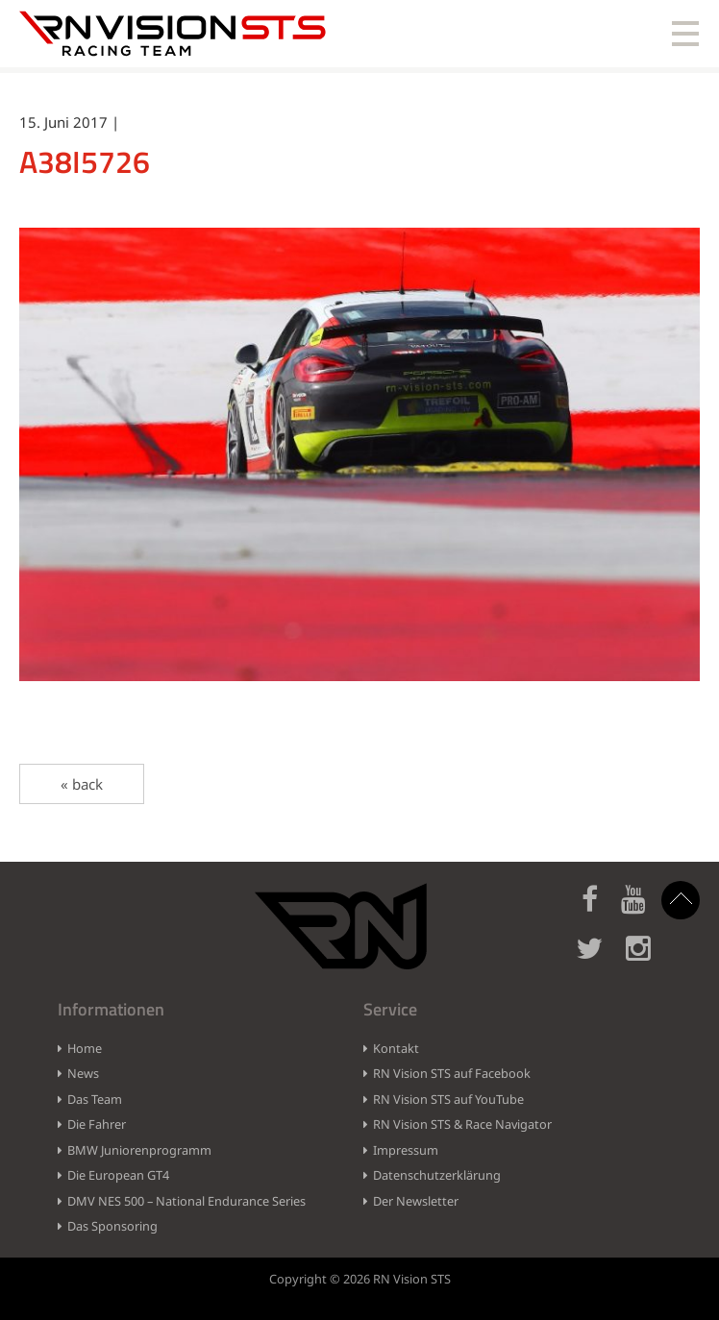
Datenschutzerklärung (437, 1175)
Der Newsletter (416, 1201)
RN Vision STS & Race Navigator (462, 1124)
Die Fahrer (96, 1124)
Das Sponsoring (112, 1225)
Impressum (405, 1150)
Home (84, 1048)
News (83, 1073)
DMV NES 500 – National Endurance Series (186, 1201)
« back (82, 784)
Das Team (94, 1099)
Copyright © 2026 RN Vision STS (360, 1278)
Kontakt (396, 1048)
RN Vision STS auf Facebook (452, 1073)
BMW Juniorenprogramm (139, 1150)
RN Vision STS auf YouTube (448, 1099)
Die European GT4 (118, 1175)
